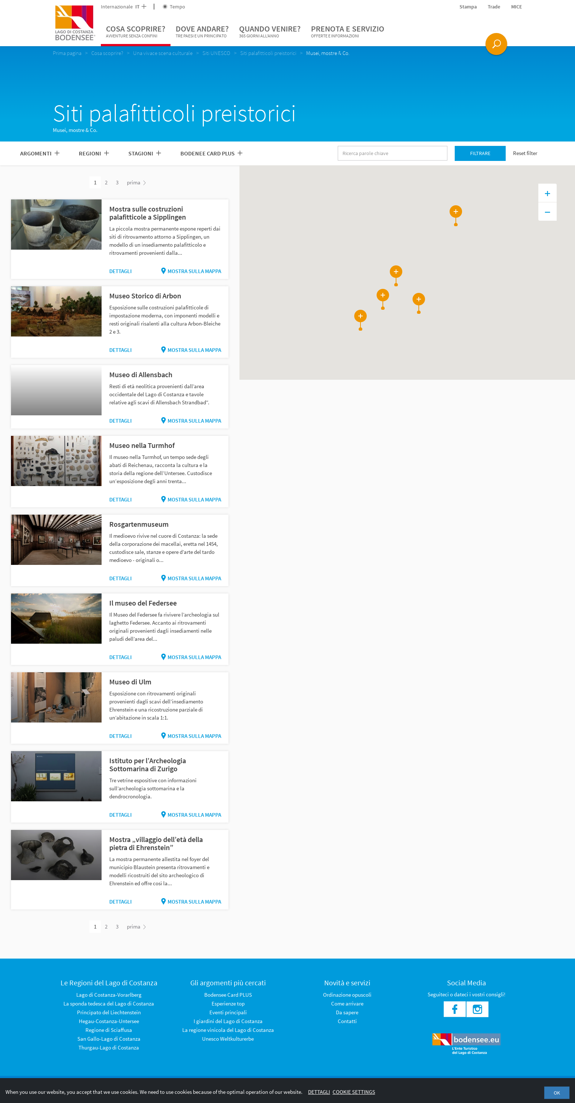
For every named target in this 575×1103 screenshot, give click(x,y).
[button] (430, 237)
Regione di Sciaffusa (108, 1029)
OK (557, 1092)
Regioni (94, 153)
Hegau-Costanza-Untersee (109, 1021)
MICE (516, 6)
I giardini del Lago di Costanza (228, 1021)
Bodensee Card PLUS (228, 994)
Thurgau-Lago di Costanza (108, 1047)
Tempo (173, 6)
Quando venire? (270, 31)
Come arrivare (347, 1003)
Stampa (468, 6)
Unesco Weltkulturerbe (228, 1038)
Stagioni (144, 153)
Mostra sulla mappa (191, 271)
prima (136, 182)
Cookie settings (354, 1091)
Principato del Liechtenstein (109, 1012)
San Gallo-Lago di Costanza (108, 1038)
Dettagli (120, 271)
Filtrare (480, 153)
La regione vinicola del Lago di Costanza (228, 1029)
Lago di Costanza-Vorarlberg (109, 994)
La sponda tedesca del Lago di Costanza (108, 1003)
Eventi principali (228, 1012)
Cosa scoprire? (135, 31)
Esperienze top (228, 1003)
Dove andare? (202, 31)
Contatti (347, 1021)
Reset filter (525, 153)
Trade (494, 6)
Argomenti (39, 153)
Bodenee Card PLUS (211, 153)
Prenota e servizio (347, 31)
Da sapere (347, 1012)
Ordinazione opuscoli (347, 994)
